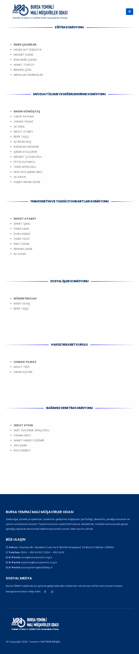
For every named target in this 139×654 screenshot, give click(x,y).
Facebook (45, 592)
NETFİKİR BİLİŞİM (50, 641)
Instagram (52, 592)
